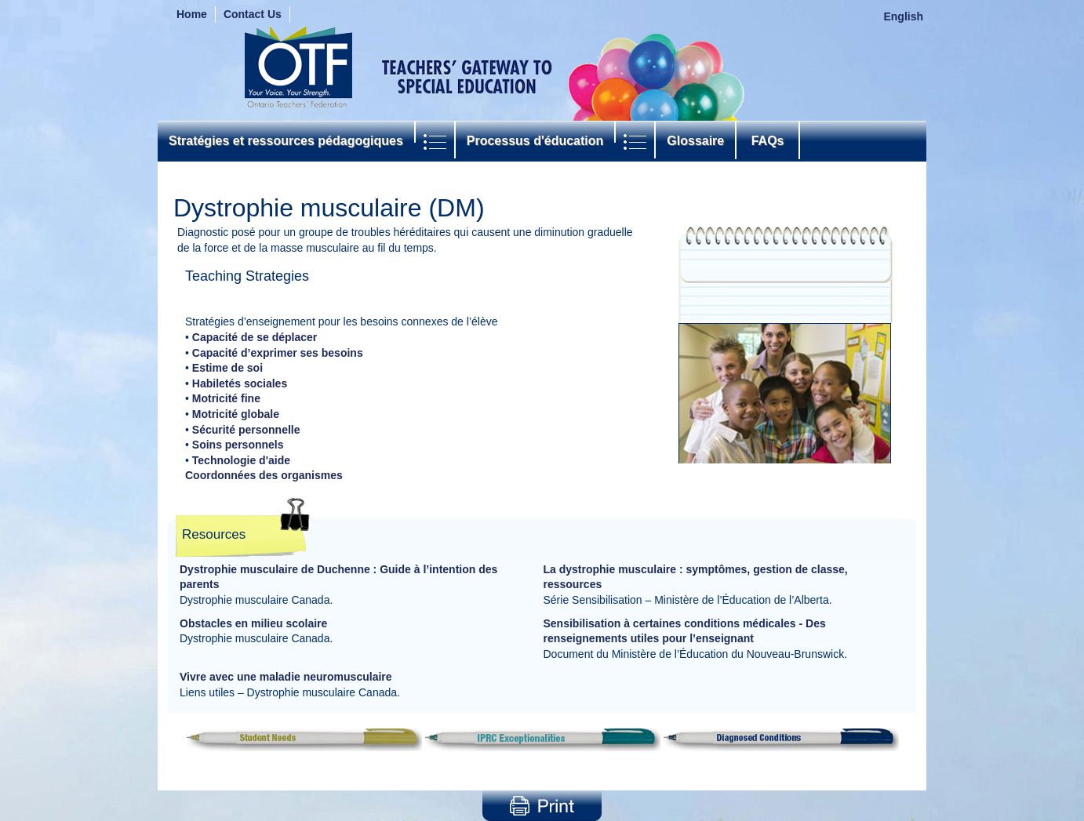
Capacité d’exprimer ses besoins (277, 353)
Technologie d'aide (241, 460)
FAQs (768, 140)
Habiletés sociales (239, 383)
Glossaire (695, 140)
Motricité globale (235, 414)
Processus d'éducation (535, 140)
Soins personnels (238, 444)
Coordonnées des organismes (264, 475)
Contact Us (253, 14)
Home (191, 14)
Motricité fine (226, 398)
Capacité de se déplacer (255, 337)
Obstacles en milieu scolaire (253, 623)
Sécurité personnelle (246, 429)
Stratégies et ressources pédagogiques (286, 140)
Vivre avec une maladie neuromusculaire (286, 676)
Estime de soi (227, 367)
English (903, 16)
